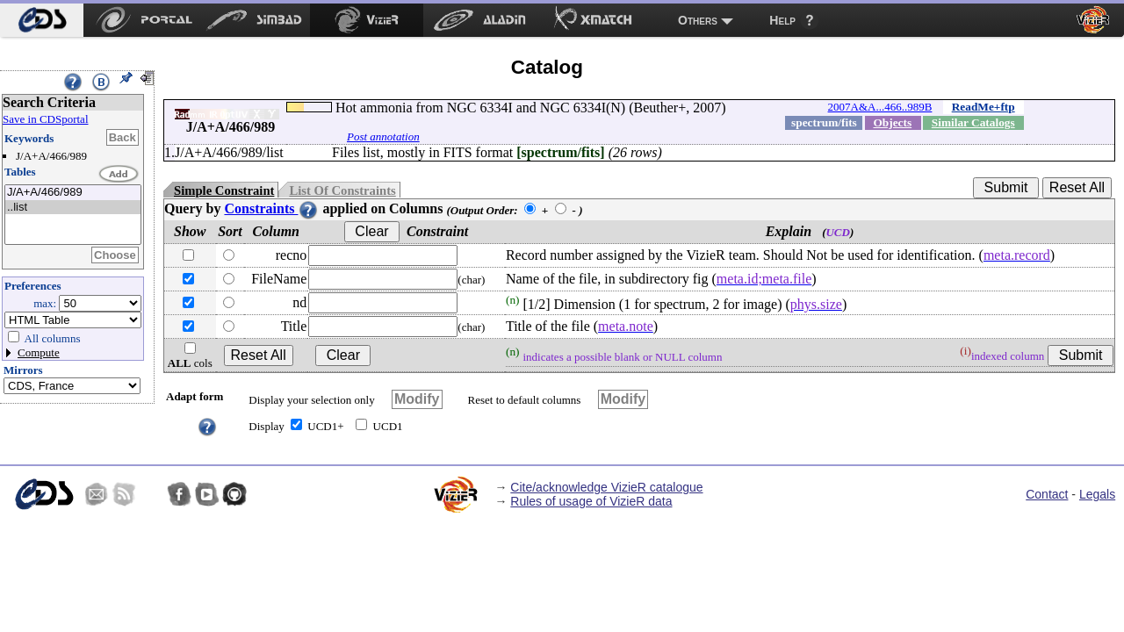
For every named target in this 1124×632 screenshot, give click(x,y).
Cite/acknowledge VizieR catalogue (606, 487)
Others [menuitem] (697, 20)
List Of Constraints (342, 190)
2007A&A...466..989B (880, 106)
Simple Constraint (224, 190)
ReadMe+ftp (983, 106)
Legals (1097, 494)
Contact (1047, 494)
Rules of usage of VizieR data (591, 501)
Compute (39, 352)
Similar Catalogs (973, 122)
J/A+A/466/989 (72, 192)
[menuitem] (41, 20)
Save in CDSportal (46, 119)
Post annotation (383, 136)
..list (72, 207)
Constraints (271, 208)
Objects (892, 122)
